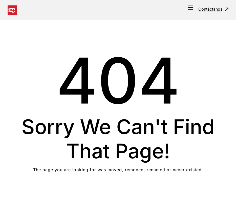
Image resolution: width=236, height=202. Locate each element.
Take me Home (118, 190)
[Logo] (12, 10)
